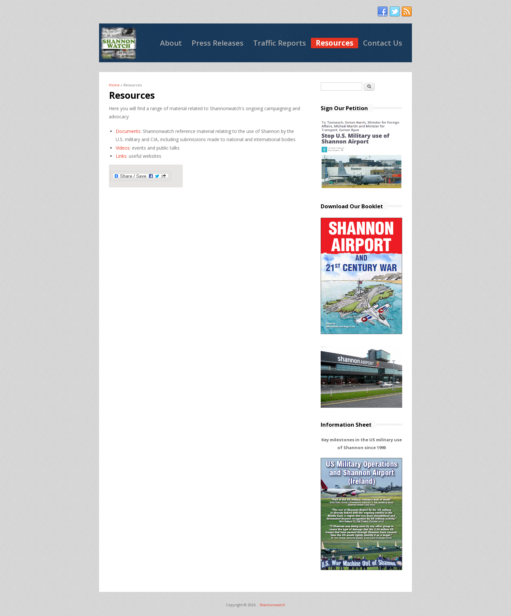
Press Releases (217, 43)
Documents (128, 131)
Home (114, 84)
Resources (334, 43)
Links (121, 156)
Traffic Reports (279, 43)
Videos (123, 148)
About (171, 43)
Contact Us (382, 43)
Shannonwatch (272, 604)
